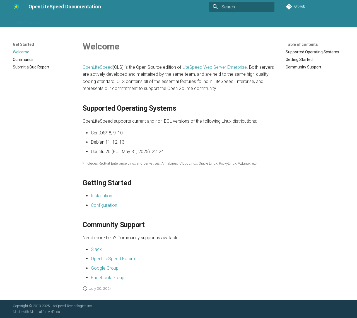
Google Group (105, 268)
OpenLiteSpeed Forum (113, 258)
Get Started (57, 20)
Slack (96, 249)
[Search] (241, 7)
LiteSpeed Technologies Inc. (71, 306)
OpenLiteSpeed (26, 20)
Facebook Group (107, 277)
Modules (198, 20)
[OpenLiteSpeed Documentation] (16, 6)
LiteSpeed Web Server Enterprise (214, 67)
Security (220, 20)
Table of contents (302, 44)
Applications (141, 20)
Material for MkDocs (45, 312)
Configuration (112, 20)
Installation (83, 20)
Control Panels (172, 20)
